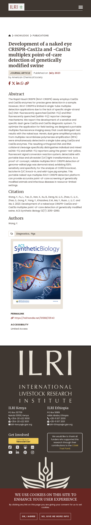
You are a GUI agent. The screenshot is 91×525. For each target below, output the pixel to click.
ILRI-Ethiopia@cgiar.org (59, 424)
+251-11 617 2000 (56, 418)
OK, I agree (28, 516)
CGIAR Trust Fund (68, 447)
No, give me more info (55, 516)
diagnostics (22, 233)
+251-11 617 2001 (56, 421)
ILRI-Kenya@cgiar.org (20, 424)
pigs (33, 233)
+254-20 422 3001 (18, 421)
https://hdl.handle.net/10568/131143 (34, 318)
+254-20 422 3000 (19, 418)
